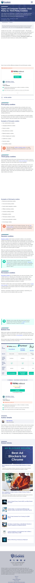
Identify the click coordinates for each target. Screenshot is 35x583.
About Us (16, 576)
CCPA (22, 323)
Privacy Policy (16, 580)
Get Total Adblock (11, 373)
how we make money (19, 27)
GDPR (24, 321)
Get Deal (17, 76)
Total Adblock (12, 349)
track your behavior (23, 160)
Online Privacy (5, 22)
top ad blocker (20, 335)
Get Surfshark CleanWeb (23, 373)
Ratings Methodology (16, 579)
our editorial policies (27, 27)
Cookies (11, 22)
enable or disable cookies (20, 147)
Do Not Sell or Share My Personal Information (16, 582)
